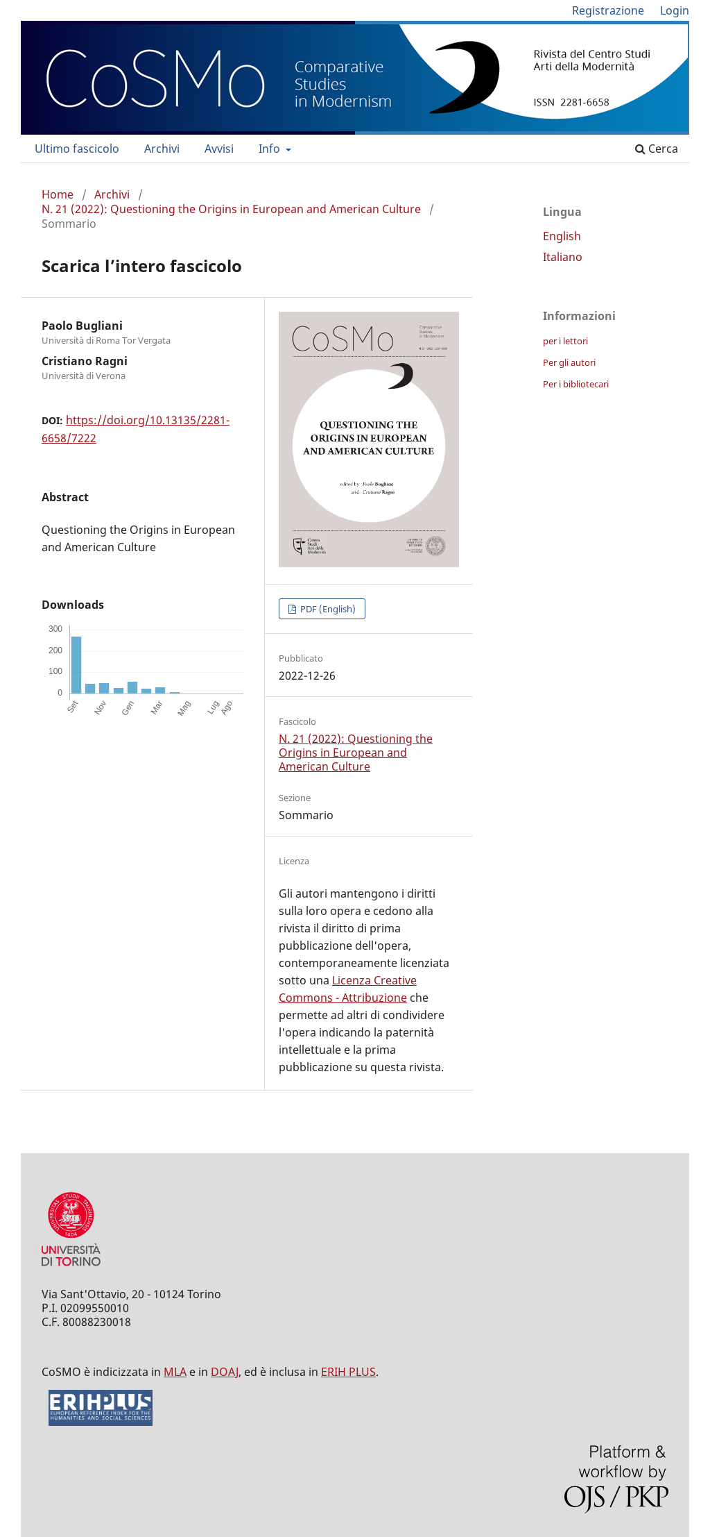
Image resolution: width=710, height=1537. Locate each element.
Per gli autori (569, 362)
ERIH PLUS (348, 1371)
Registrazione (608, 10)
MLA (175, 1371)
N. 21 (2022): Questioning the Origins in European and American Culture (231, 209)
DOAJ (225, 1371)
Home (57, 194)
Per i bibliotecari (576, 384)
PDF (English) (327, 609)
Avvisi (219, 148)
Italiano (562, 256)
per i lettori (565, 341)
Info (271, 148)
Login (674, 10)
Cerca (656, 148)
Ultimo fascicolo (77, 148)
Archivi (162, 148)
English (562, 236)
